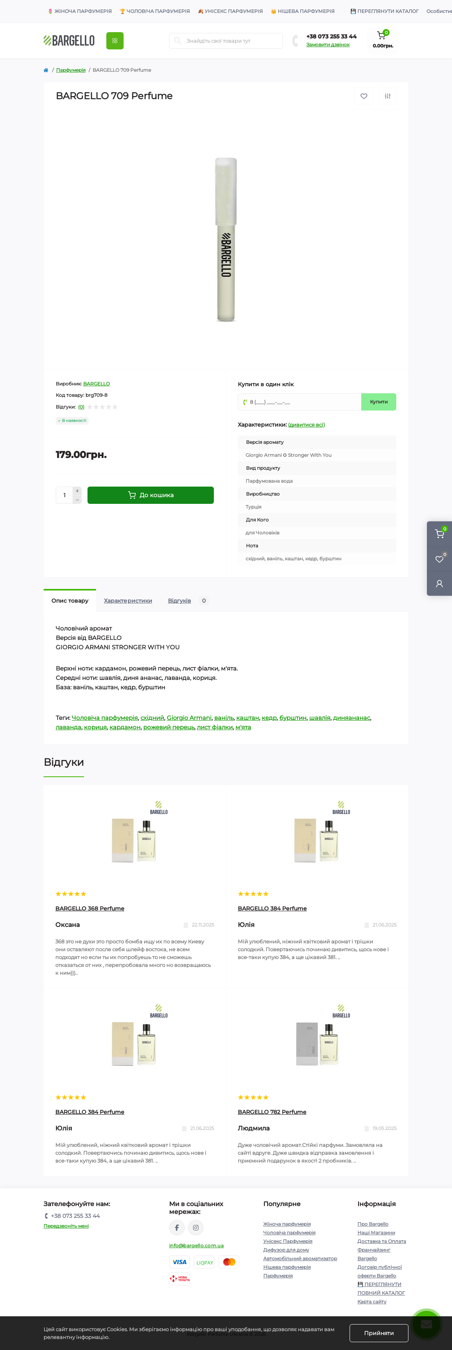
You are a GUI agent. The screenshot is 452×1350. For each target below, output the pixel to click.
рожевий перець (168, 727)
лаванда (68, 727)
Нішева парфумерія (287, 1267)
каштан (247, 717)
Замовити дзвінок (328, 44)
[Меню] (115, 40)
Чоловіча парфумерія (105, 717)
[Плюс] (77, 491)
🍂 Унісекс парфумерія (230, 11)
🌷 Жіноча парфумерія (79, 11)
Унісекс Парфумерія (287, 1241)
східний (152, 717)
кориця (95, 727)
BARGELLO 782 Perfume (272, 1112)
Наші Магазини (376, 1233)
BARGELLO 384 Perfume (272, 908)
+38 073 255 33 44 (331, 36)
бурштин (292, 717)
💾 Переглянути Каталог (384, 11)
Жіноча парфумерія (287, 1224)
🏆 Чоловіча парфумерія (155, 11)
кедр (269, 717)
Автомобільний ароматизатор (300, 1258)
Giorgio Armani (189, 717)
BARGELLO (96, 384)
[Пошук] (177, 41)
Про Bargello (372, 1224)
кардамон (124, 727)
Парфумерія (71, 70)
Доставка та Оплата (381, 1241)
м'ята (243, 727)
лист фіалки (215, 727)
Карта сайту (371, 1302)
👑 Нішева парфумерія (303, 11)
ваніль (223, 717)
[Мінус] (77, 500)
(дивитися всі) (306, 425)
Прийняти (379, 1333)
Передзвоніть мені (66, 1226)
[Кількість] (64, 495)
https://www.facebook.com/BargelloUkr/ (177, 1228)
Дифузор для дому (286, 1250)
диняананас (351, 717)
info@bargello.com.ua (196, 1245)
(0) (81, 407)
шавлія (319, 717)
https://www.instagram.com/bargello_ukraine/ (196, 1228)
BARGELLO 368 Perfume (89, 908)
